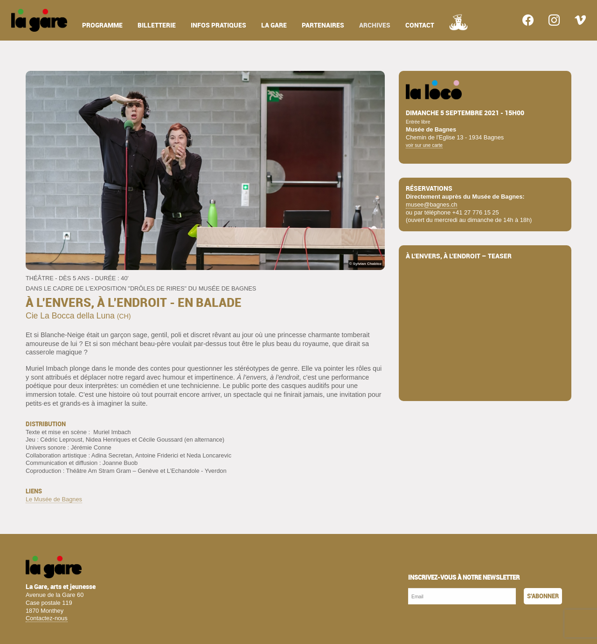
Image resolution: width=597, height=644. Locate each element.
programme (102, 25)
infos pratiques (218, 25)
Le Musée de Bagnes (54, 499)
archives (374, 25)
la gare (274, 25)
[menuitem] (39, 20)
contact (419, 25)
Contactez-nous (47, 618)
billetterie (157, 25)
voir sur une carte (424, 145)
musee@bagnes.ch (431, 204)
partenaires (323, 25)
